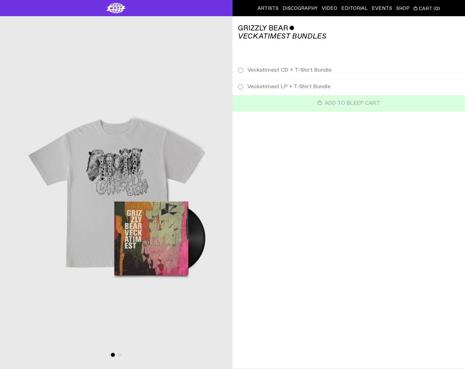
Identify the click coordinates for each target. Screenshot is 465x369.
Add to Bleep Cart (348, 103)
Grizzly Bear (263, 28)
